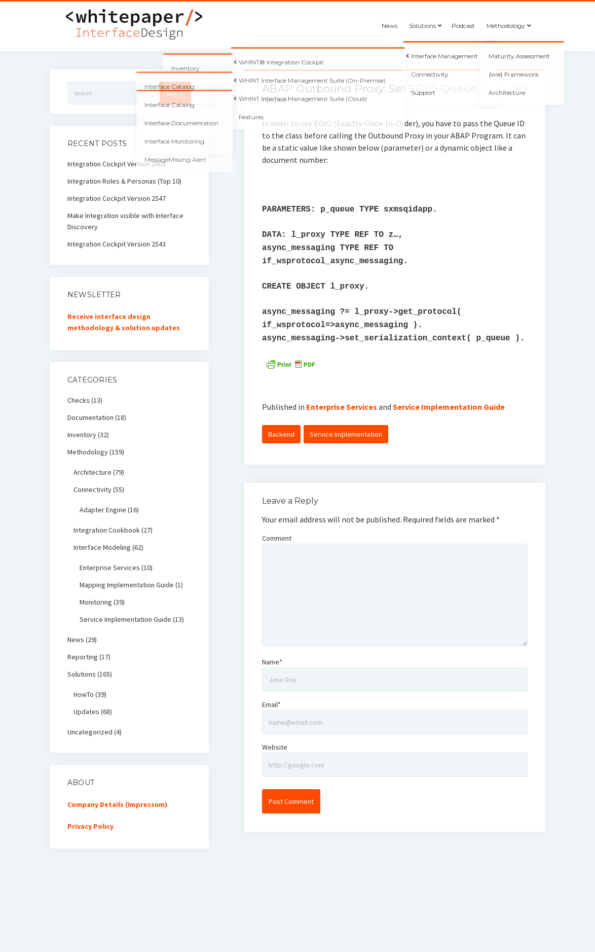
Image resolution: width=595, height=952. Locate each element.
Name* (272, 661)
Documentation (90, 417)
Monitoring (96, 602)
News (389, 25)
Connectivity (92, 489)
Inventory (81, 434)
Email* (271, 704)
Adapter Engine (103, 509)
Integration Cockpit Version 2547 (116, 198)
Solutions (422, 25)
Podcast (463, 25)
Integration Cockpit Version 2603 (116, 163)
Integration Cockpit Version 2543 (116, 244)
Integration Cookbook (106, 530)
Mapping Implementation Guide (127, 584)
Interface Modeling (102, 547)
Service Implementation (346, 434)
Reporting (82, 656)
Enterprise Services (341, 407)
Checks (78, 400)
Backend (281, 434)
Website (274, 747)
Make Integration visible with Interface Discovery (125, 221)
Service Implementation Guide (449, 407)
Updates (86, 711)
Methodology (506, 25)
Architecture (92, 472)
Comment (276, 538)
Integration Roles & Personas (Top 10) (124, 181)
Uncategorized (90, 731)
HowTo (83, 694)
